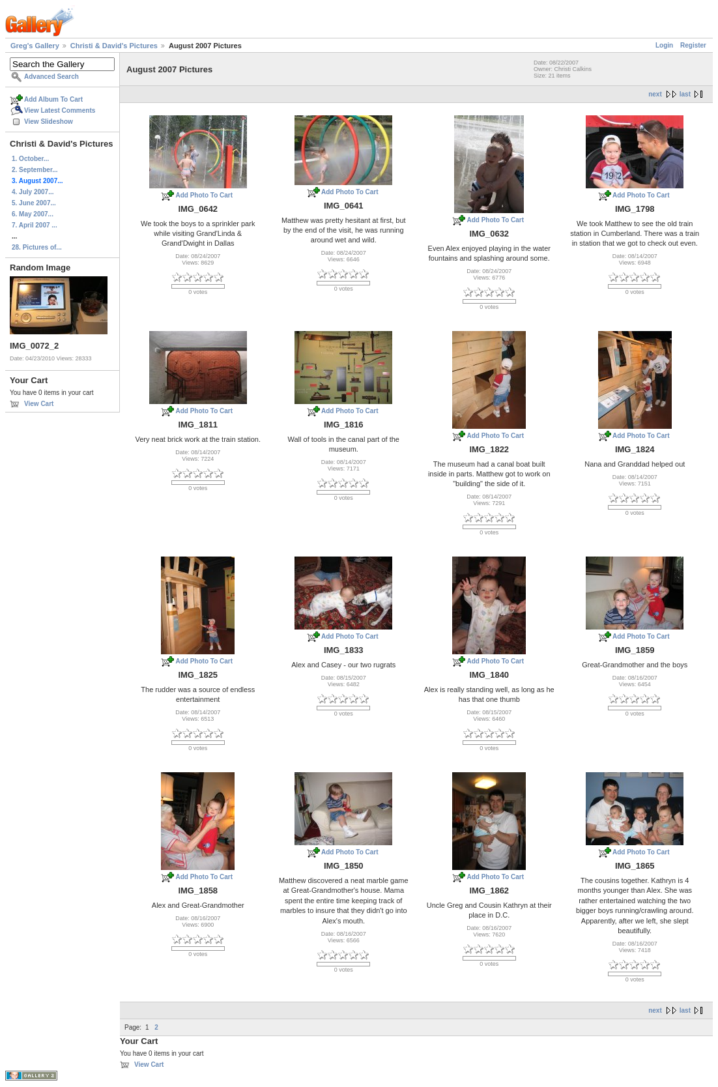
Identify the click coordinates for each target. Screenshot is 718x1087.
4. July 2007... (33, 192)
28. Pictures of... (37, 247)
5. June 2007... (34, 203)
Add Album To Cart (53, 99)
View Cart (38, 403)
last (685, 94)
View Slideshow (48, 121)
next (655, 94)
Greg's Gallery (34, 46)
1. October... (30, 158)
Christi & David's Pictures (114, 46)
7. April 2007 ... (34, 225)
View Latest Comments (59, 110)
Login (664, 45)
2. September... (35, 169)
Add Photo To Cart (204, 195)
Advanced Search (51, 76)
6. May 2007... (32, 214)
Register (693, 45)
